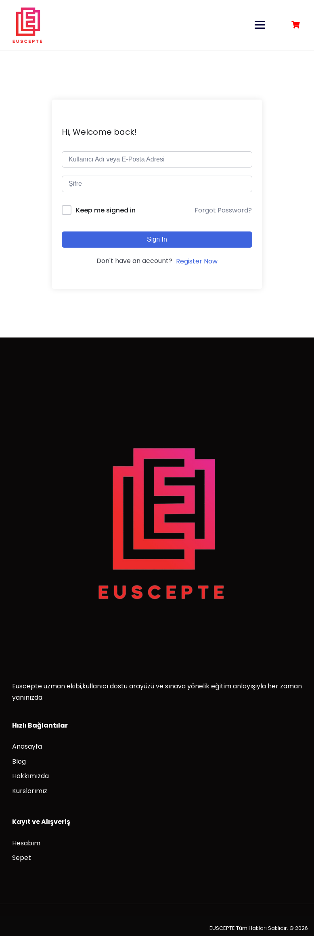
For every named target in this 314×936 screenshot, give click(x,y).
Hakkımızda (30, 776)
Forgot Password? (223, 210)
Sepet (21, 857)
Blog (19, 761)
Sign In (157, 239)
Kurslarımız (29, 791)
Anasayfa (27, 746)
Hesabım (26, 843)
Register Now (197, 261)
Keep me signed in (106, 210)
